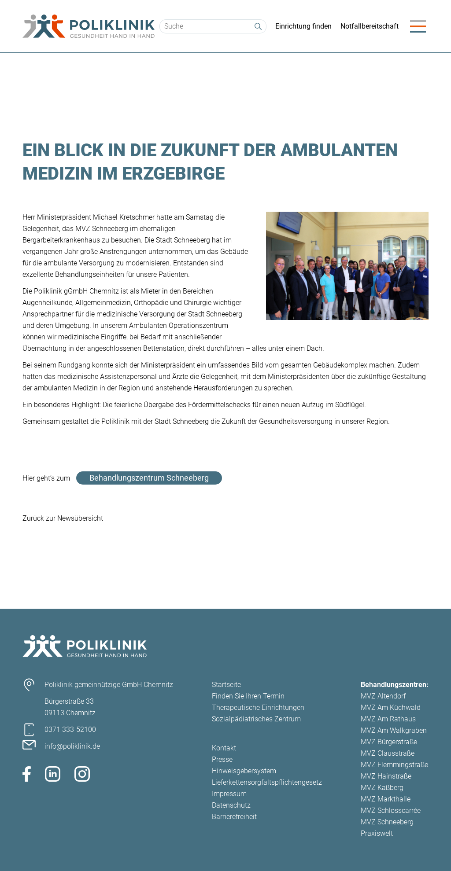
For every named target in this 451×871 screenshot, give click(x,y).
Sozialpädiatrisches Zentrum (256, 719)
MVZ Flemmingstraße (394, 765)
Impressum (229, 794)
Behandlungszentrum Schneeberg (149, 477)
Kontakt (224, 748)
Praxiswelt (377, 833)
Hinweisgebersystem (244, 771)
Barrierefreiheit (234, 816)
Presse (222, 759)
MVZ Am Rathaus (388, 719)
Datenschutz (231, 805)
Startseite (226, 684)
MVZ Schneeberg (387, 822)
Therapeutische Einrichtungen (258, 707)
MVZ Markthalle (385, 799)
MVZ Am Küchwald (391, 707)
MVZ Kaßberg (382, 787)
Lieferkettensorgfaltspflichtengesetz (267, 782)
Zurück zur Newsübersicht (62, 518)
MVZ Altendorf (383, 696)
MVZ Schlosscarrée (391, 810)
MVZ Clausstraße (387, 753)
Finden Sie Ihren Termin (248, 696)
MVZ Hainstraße (386, 776)
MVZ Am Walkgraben (394, 730)
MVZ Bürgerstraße (389, 742)
